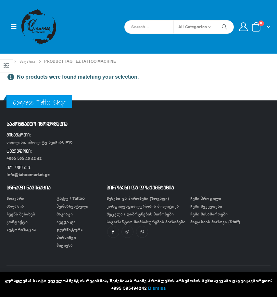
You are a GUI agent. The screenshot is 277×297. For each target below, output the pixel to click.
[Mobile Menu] (13, 26)
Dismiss (157, 288)
